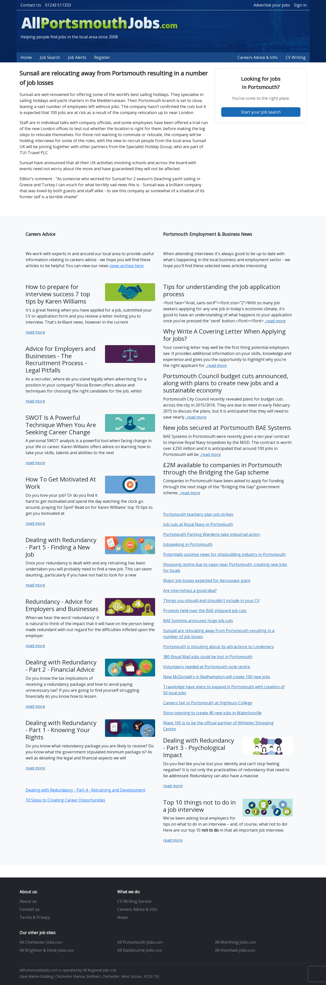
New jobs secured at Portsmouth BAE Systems (227, 427)
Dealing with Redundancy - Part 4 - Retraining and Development (85, 790)
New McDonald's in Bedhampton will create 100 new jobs (216, 676)
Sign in (300, 5)
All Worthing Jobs (235, 942)
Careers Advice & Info (258, 57)
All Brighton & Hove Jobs (47, 950)
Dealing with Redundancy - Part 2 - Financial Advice (61, 665)
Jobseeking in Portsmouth (187, 544)
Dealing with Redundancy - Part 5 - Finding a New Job (61, 547)
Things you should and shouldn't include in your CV (211, 600)
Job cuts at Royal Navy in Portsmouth (198, 524)
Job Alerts (77, 57)
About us (28, 901)
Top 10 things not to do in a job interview (199, 806)
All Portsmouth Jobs (140, 942)
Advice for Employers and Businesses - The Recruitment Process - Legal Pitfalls (60, 359)
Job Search (50, 57)
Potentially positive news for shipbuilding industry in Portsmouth (224, 554)
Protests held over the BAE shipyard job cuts (205, 610)
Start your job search (261, 112)
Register (102, 57)
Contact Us (31, 5)
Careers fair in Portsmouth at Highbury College (207, 703)
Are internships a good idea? (190, 590)
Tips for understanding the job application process (221, 290)
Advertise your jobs (272, 5)
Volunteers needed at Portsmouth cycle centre (206, 666)
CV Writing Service (134, 901)
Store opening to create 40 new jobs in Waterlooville (212, 713)
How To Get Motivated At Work (61, 482)
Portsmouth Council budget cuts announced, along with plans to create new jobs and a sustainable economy (225, 383)
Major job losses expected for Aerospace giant (206, 580)
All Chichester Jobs (41, 942)
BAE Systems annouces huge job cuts (198, 620)
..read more (275, 321)
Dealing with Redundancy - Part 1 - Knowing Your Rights (61, 730)
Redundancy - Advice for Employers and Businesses (62, 605)
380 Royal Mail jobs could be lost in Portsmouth (207, 656)
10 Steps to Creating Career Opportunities (65, 800)
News (122, 917)
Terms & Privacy (35, 917)
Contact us (30, 909)
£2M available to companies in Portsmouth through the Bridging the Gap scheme (222, 468)
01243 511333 (58, 5)
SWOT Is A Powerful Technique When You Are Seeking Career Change (61, 424)
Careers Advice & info (137, 909)
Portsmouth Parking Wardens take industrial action (211, 534)
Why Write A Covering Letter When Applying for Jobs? (224, 335)
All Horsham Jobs (235, 950)
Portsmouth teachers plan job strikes (198, 514)
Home (26, 57)
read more (35, 332)
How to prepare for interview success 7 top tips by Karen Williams (58, 293)
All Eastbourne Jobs (139, 950)
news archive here (127, 265)
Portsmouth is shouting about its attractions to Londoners (218, 646)
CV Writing (296, 57)
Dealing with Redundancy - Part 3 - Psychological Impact (198, 747)
